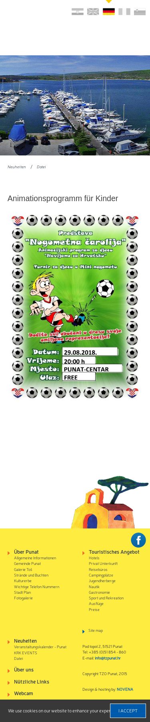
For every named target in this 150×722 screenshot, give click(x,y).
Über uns (24, 669)
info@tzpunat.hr (108, 657)
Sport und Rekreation (106, 597)
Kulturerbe (23, 580)
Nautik (94, 586)
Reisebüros (98, 569)
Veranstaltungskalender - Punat (40, 646)
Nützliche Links (31, 681)
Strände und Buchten (31, 574)
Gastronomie (99, 592)
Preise (94, 609)
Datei (41, 166)
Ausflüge (96, 603)
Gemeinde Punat (27, 563)
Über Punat (26, 551)
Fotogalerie (23, 597)
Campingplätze (101, 574)
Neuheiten (17, 166)
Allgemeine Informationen (35, 557)
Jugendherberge (102, 580)
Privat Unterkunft (103, 563)
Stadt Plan (22, 592)
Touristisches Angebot (114, 551)
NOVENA (125, 689)
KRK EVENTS (25, 652)
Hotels (94, 557)
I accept (128, 710)
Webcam (23, 693)
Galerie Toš (23, 569)
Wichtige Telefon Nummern (36, 586)
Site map (95, 630)
